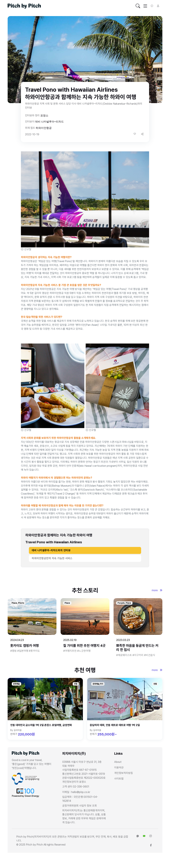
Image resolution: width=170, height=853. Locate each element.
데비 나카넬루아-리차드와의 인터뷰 (51, 550)
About (118, 761)
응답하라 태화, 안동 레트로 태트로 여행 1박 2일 (115, 725)
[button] (142, 134)
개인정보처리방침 (123, 773)
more (157, 590)
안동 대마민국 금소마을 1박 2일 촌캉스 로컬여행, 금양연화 (41, 725)
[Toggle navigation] (138, 6)
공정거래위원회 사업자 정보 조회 (79, 805)
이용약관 (119, 767)
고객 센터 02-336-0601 (75, 786)
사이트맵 (119, 778)
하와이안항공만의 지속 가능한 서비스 (52, 558)
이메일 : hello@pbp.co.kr (76, 792)
